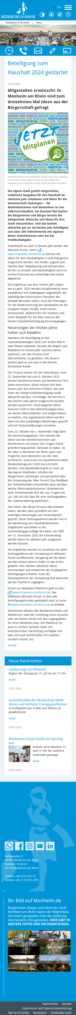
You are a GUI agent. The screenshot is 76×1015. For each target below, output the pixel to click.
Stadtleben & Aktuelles (17, 22)
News (39, 22)
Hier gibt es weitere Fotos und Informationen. (39, 922)
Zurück (12, 645)
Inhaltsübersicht (61, 1012)
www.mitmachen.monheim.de (30, 604)
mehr (12, 679)
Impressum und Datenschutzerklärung (47, 1008)
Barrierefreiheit (18, 1012)
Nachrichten (50, 1003)
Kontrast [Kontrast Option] (43, 14)
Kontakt (67, 1003)
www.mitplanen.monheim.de (26, 254)
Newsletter (40, 1012)
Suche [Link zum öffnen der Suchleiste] (69, 14)
